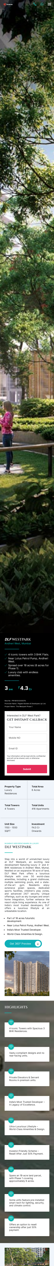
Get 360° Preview (25, 944)
